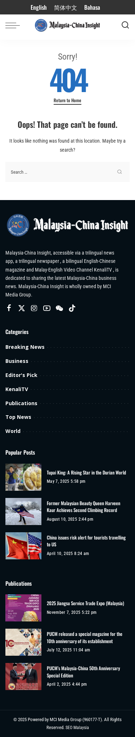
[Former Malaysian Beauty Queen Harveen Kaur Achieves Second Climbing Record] (23, 511)
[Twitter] (21, 308)
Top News (18, 416)
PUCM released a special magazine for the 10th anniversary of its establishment (84, 637)
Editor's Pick (21, 375)
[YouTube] (46, 308)
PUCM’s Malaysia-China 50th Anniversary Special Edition (83, 672)
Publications (21, 403)
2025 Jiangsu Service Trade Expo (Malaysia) (85, 603)
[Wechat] (59, 308)
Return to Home (67, 100)
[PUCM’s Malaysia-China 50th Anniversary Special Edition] (23, 676)
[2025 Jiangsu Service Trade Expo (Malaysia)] (23, 607)
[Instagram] (34, 308)
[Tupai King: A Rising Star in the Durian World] (23, 477)
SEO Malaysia (77, 727)
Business (16, 360)
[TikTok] (72, 308)
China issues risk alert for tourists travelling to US (86, 541)
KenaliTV (16, 389)
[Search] (125, 25)
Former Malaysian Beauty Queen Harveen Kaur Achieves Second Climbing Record (83, 507)
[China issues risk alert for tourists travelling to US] (23, 545)
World (13, 431)
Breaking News (25, 346)
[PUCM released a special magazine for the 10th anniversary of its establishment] (23, 642)
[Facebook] (9, 308)
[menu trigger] (14, 25)
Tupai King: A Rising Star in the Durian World (86, 472)
